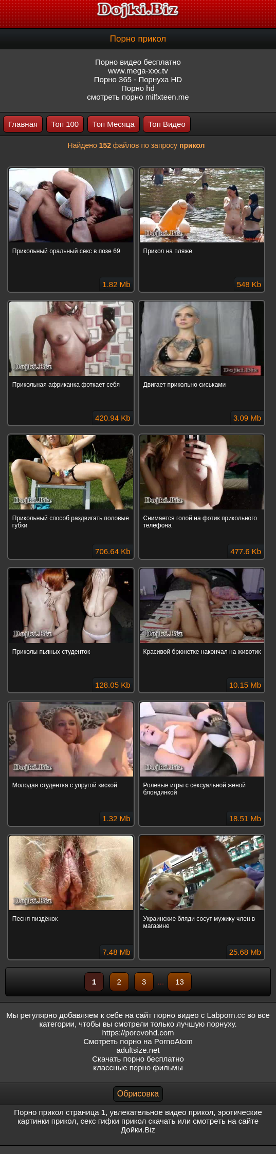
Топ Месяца (114, 124)
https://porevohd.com (138, 1032)
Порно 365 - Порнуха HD (138, 79)
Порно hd (138, 88)
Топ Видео (166, 124)
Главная (23, 124)
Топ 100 (65, 124)
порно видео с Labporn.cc (199, 1015)
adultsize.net (137, 1050)
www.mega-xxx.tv (138, 70)
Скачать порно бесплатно (138, 1058)
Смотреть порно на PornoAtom (138, 1041)
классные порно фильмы (137, 1067)
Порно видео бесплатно (138, 62)
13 (179, 981)
